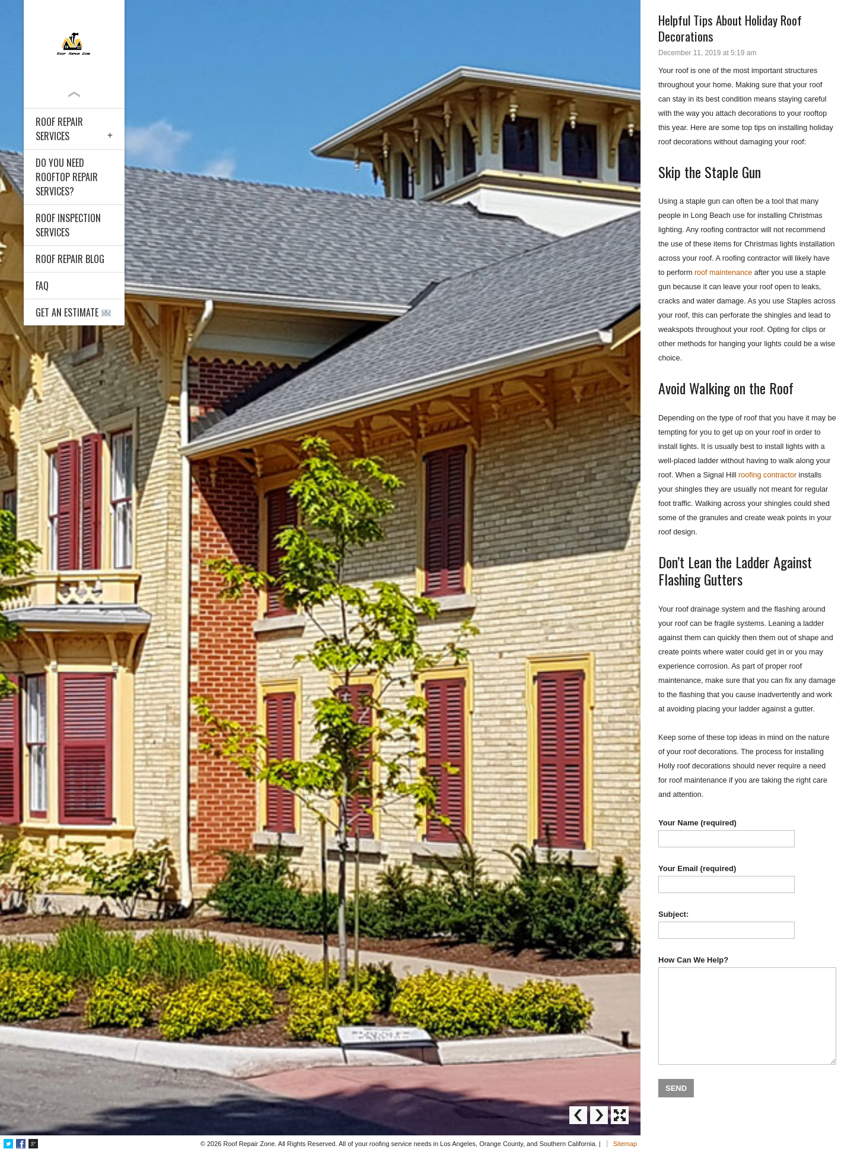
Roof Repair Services (59, 129)
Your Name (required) (747, 832)
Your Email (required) (747, 878)
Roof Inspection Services (68, 225)
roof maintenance (723, 272)
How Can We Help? (747, 1010)
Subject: (747, 924)
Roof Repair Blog (70, 259)
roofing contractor (767, 475)
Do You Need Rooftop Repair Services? (67, 177)
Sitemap (625, 1143)
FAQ (42, 285)
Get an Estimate (73, 312)
